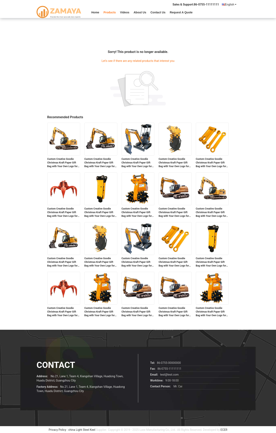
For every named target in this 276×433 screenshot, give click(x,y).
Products (110, 12)
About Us (140, 12)
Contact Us (157, 12)
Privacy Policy (57, 429)
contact (56, 365)
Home (95, 12)
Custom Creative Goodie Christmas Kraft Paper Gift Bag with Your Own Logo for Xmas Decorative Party (62, 163)
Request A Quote (181, 12)
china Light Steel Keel (81, 429)
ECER (224, 429)
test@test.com (169, 374)
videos (124, 12)
